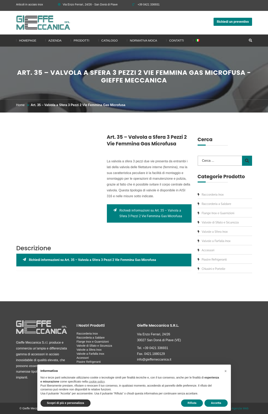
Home (20, 105)
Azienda (55, 40)
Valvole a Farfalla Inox (216, 241)
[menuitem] (196, 40)
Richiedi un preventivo (233, 22)
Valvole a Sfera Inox (215, 231)
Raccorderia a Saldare (216, 203)
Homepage (27, 40)
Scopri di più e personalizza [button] (65, 403)
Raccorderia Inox (213, 194)
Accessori (208, 250)
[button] (225, 371)
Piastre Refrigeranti (214, 259)
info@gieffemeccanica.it (154, 359)
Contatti (176, 40)
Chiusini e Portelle (213, 268)
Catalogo (109, 40)
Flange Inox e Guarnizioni (218, 213)
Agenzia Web (240, 408)
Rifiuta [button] (192, 403)
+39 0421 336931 (146, 4)
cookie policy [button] (96, 381)
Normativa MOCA (143, 40)
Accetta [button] (216, 403)
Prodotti (81, 40)
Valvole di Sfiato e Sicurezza (220, 222)
